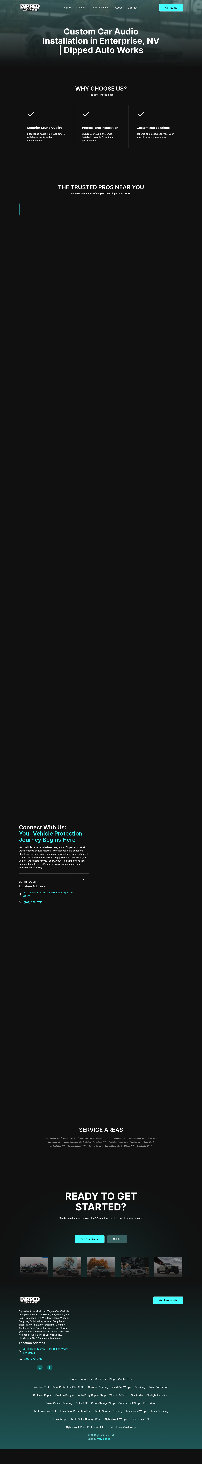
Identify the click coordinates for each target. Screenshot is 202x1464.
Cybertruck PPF (140, 1419)
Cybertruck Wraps (116, 1419)
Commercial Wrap (129, 1403)
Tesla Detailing (159, 1411)
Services (100, 1379)
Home (67, 7)
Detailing (140, 1387)
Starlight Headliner (157, 1395)
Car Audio (137, 1395)
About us (86, 1379)
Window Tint (41, 1387)
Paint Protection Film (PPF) (68, 1387)
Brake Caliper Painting (59, 1403)
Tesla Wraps (59, 1419)
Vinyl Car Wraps (121, 1387)
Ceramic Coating (98, 1387)
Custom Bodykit (64, 1395)
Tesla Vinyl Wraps (136, 1411)
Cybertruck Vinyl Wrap (122, 1427)
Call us (117, 1239)
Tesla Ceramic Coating (108, 1411)
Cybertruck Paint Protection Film (85, 1427)
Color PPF (82, 1403)
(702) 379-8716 (33, 902)
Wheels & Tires (118, 1395)
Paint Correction (158, 1387)
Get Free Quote (90, 1239)
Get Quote (171, 7)
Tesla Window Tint (45, 1411)
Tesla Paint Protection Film (75, 1411)
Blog (112, 1379)
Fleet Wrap (149, 1403)
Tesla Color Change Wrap (86, 1419)
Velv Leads (103, 1438)
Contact (132, 7)
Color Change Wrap (103, 1403)
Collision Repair (42, 1395)
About (118, 7)
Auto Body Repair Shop (92, 1395)
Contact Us (125, 1379)
